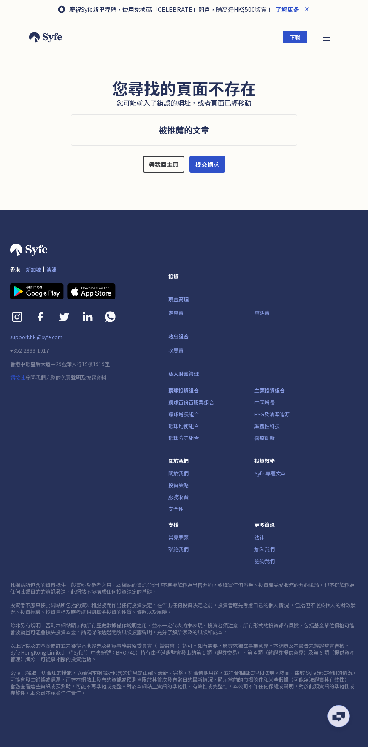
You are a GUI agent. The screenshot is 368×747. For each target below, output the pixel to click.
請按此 (17, 377)
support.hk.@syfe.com (36, 337)
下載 (295, 37)
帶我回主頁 (164, 164)
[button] (326, 37)
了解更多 (286, 9)
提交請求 (207, 164)
